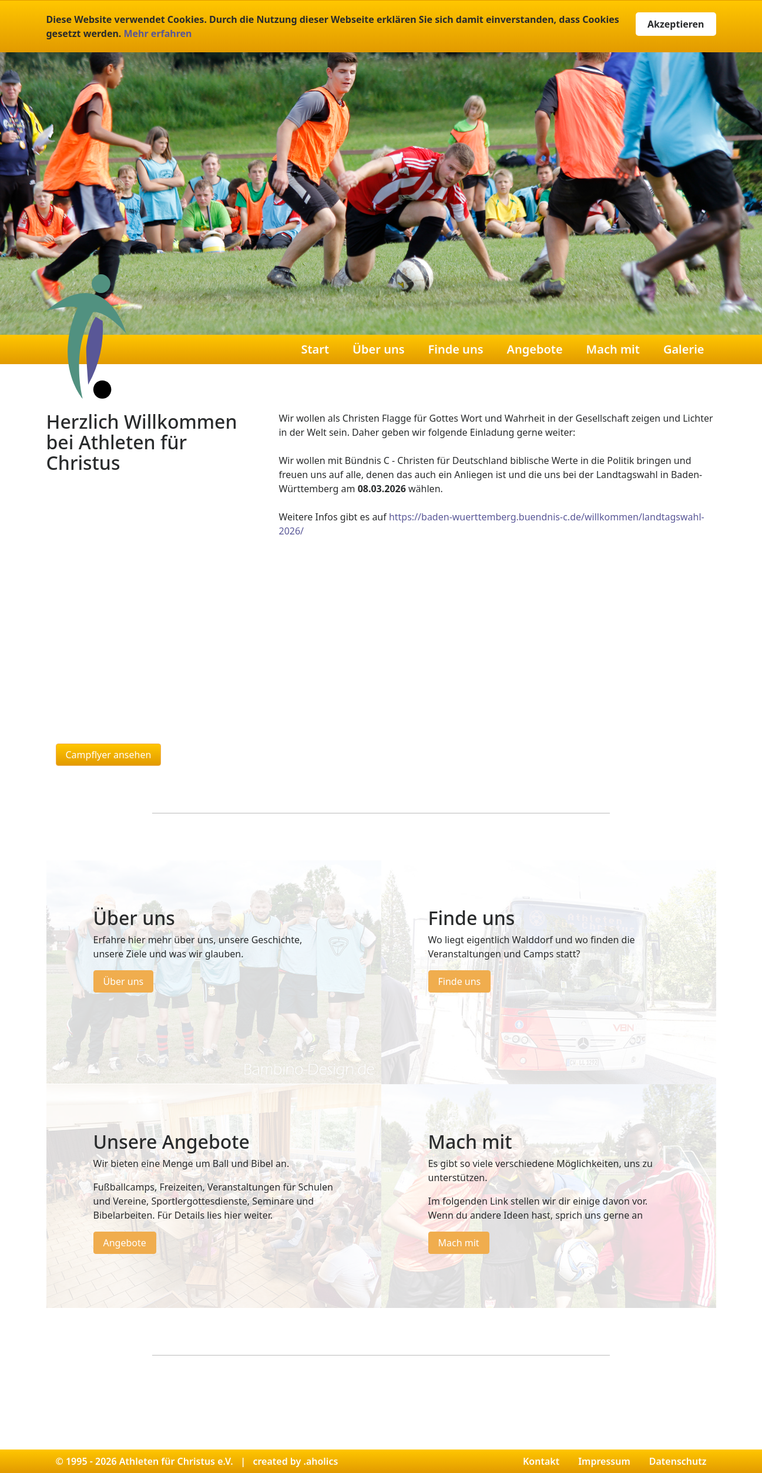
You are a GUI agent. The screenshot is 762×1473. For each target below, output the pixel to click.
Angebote (535, 349)
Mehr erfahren (157, 33)
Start (315, 349)
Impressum (604, 1461)
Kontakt (541, 1461)
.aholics (320, 1461)
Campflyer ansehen (109, 754)
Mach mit (613, 349)
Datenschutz (678, 1461)
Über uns (378, 349)
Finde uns (456, 349)
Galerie (683, 349)
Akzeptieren (675, 24)
